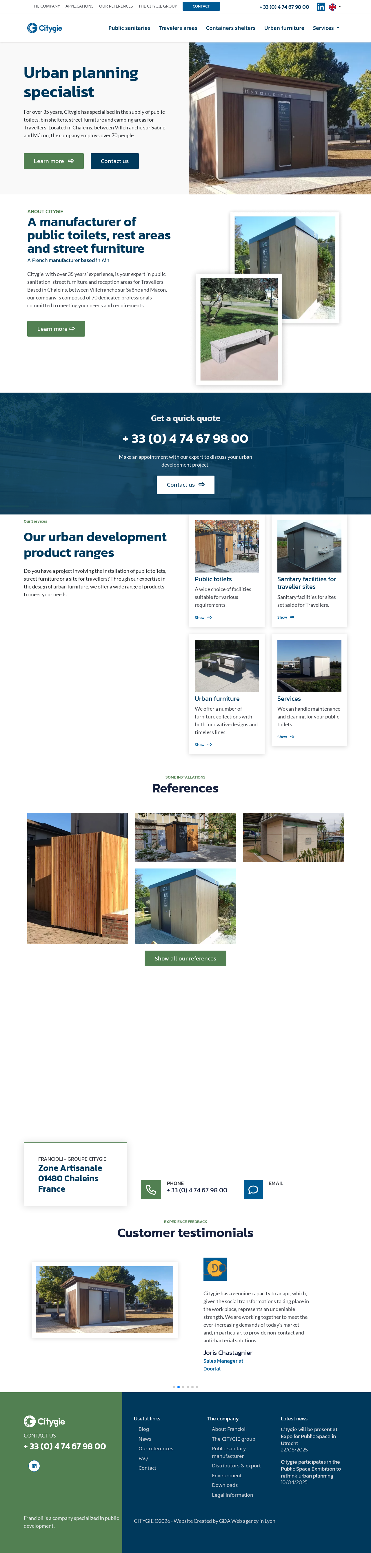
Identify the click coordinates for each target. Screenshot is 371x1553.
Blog (144, 1429)
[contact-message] (253, 1189)
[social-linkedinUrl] (321, 8)
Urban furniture (284, 27)
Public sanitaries (129, 27)
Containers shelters (231, 27)
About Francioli (229, 1429)
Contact (201, 6)
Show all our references (185, 958)
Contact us (115, 161)
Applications (80, 6)
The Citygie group (158, 6)
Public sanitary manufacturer (229, 1452)
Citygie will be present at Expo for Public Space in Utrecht (309, 1436)
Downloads (225, 1485)
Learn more (54, 161)
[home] (44, 28)
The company (46, 6)
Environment (227, 1475)
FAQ (143, 1458)
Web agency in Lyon (253, 1521)
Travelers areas (178, 27)
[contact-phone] (151, 1189)
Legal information (232, 1494)
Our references (116, 6)
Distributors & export (236, 1465)
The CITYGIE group (233, 1438)
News (145, 1438)
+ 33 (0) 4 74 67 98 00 (284, 7)
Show (203, 618)
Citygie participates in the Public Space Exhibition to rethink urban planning (311, 1469)
